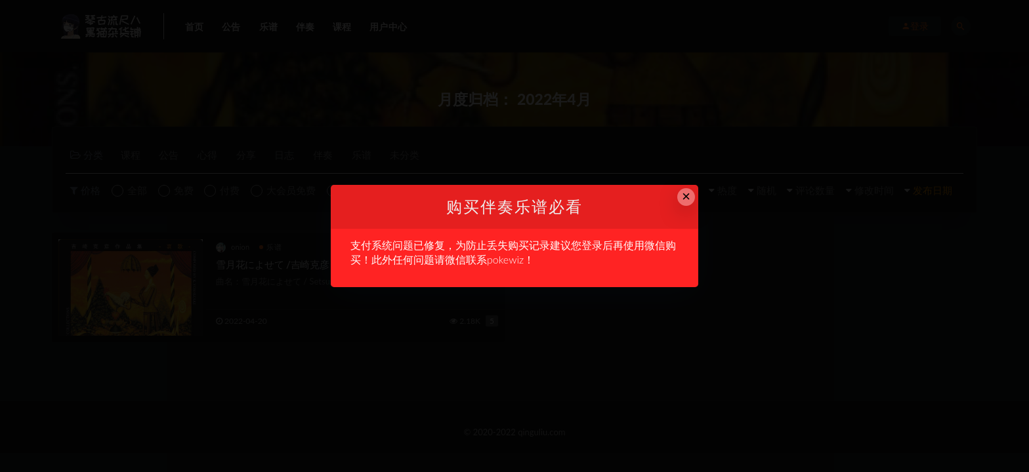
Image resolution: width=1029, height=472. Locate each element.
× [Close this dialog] (686, 196)
